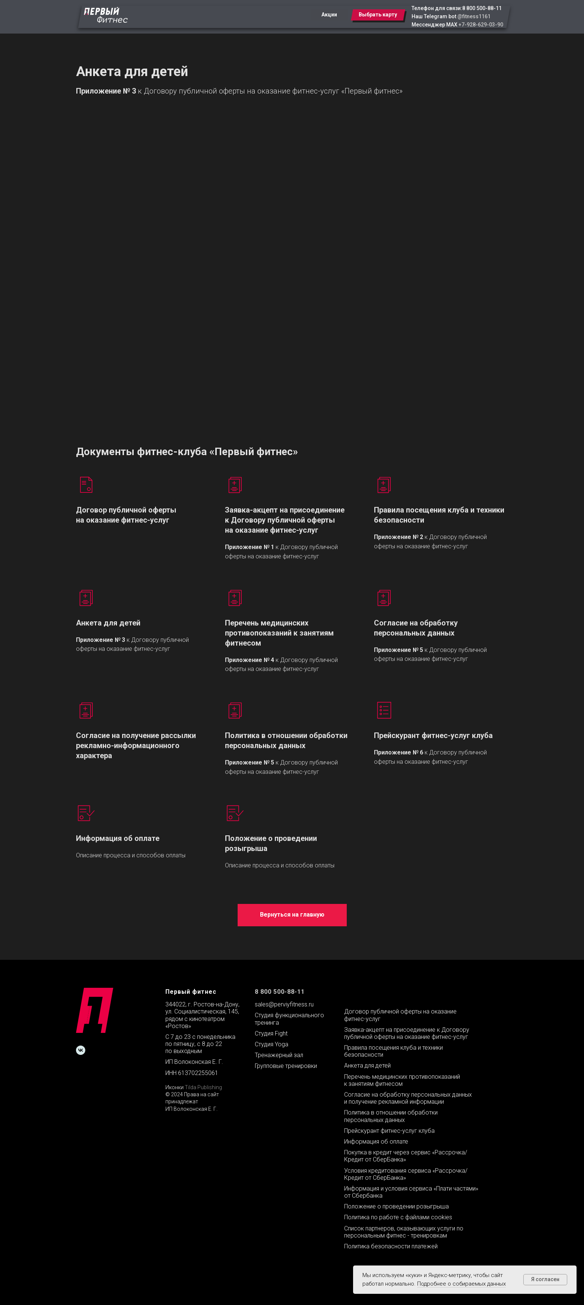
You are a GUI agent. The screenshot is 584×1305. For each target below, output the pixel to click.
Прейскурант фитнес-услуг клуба (433, 735)
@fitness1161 (474, 16)
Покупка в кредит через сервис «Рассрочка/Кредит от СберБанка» (405, 1156)
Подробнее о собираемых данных (461, 1283)
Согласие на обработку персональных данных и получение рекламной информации (408, 1098)
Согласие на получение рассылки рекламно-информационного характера (136, 745)
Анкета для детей (108, 622)
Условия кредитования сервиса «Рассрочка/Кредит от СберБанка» (405, 1174)
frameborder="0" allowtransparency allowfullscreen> (292, 259)
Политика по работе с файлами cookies (398, 1217)
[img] (106, 15)
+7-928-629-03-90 (480, 25)
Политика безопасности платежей (391, 1246)
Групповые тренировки (286, 1065)
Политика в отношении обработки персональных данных (286, 740)
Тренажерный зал (279, 1055)
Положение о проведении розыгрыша (396, 1206)
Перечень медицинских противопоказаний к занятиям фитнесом (279, 632)
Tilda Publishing (203, 1087)
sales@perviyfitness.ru (284, 1004)
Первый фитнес (190, 991)
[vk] (80, 1050)
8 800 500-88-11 (482, 8)
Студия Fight (271, 1033)
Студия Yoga (271, 1044)
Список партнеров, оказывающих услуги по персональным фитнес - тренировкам (403, 1232)
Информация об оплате (117, 838)
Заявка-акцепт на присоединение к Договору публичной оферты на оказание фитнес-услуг (285, 520)
